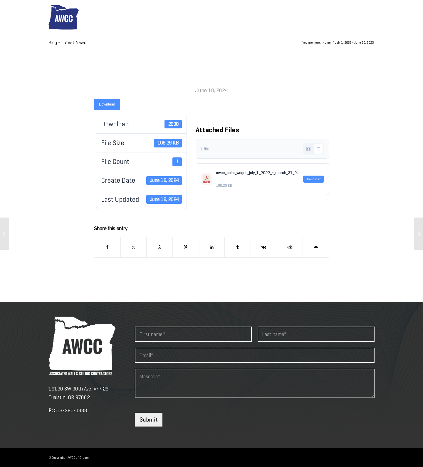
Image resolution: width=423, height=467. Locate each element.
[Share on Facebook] (107, 247)
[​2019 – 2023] (418, 234)
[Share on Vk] (264, 247)
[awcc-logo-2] (63, 17)
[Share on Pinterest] (186, 247)
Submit (149, 419)
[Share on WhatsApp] (159, 247)
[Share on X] (134, 247)
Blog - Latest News (67, 42)
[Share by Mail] (316, 247)
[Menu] (367, 17)
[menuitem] (367, 17)
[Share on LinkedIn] (212, 247)
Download (107, 104)
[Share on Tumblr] (238, 247)
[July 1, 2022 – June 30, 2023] (4, 234)
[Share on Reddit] (290, 247)
